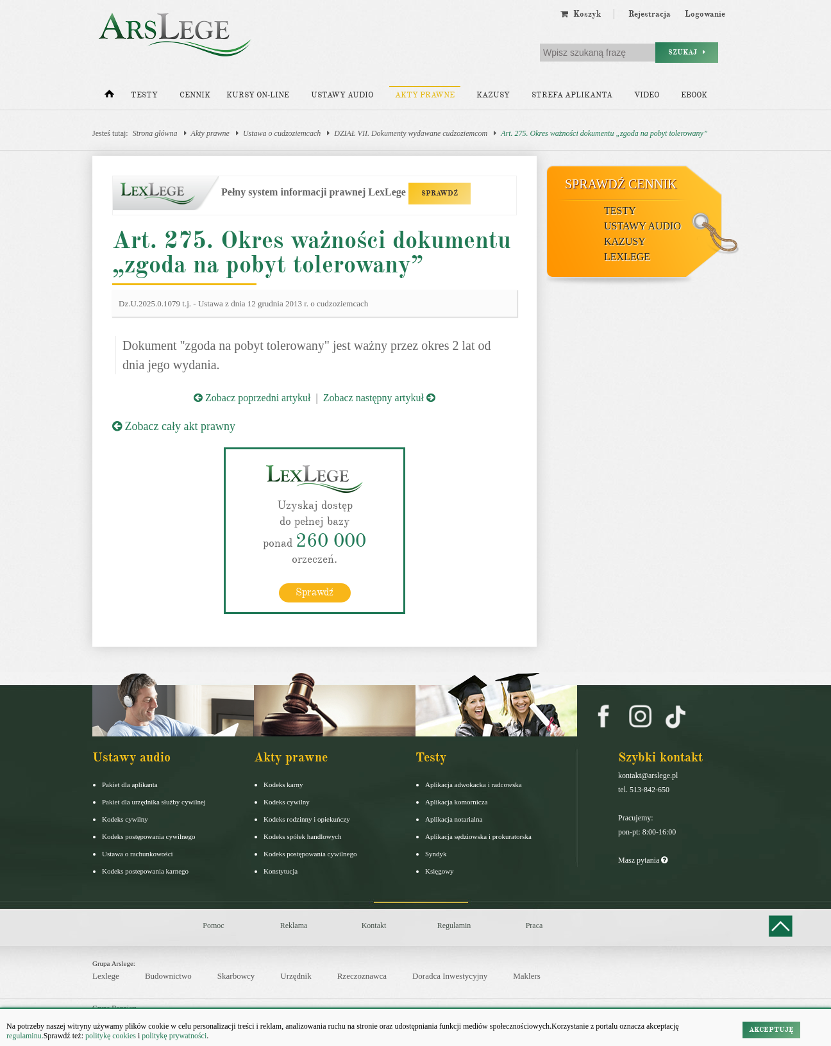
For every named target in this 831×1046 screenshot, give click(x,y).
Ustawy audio (342, 95)
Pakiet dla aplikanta (130, 784)
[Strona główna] (109, 96)
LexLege (627, 256)
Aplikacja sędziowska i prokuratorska (478, 836)
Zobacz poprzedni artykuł (252, 397)
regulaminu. (25, 1035)
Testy (144, 95)
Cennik (195, 95)
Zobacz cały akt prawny (173, 426)
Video (646, 95)
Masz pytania (642, 859)
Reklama (294, 924)
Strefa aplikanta (572, 95)
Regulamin (454, 924)
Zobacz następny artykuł (379, 397)
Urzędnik (295, 976)
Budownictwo (168, 976)
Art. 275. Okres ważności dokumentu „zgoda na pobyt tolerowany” (604, 133)
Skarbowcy (236, 976)
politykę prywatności (174, 1035)
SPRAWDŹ (439, 193)
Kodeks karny (283, 784)
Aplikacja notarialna (454, 818)
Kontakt (374, 924)
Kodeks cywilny (125, 818)
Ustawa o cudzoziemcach (282, 133)
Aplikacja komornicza (456, 801)
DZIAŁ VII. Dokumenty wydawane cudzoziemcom (410, 133)
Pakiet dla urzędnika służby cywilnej (154, 801)
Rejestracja (649, 14)
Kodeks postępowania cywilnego (148, 836)
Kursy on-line (257, 95)
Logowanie (705, 14)
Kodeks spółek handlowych (303, 836)
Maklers (527, 976)
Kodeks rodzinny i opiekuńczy (307, 818)
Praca (534, 924)
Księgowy (439, 870)
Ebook (694, 95)
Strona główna (155, 133)
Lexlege (105, 976)
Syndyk (436, 853)
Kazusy (493, 95)
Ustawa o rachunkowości (137, 853)
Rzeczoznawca (362, 976)
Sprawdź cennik (621, 184)
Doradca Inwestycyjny (449, 976)
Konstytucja (281, 870)
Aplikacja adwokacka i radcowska (473, 784)
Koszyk (580, 14)
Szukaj (686, 52)
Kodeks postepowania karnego (145, 870)
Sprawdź (314, 591)
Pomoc (213, 924)
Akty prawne (425, 95)
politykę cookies (110, 1035)
